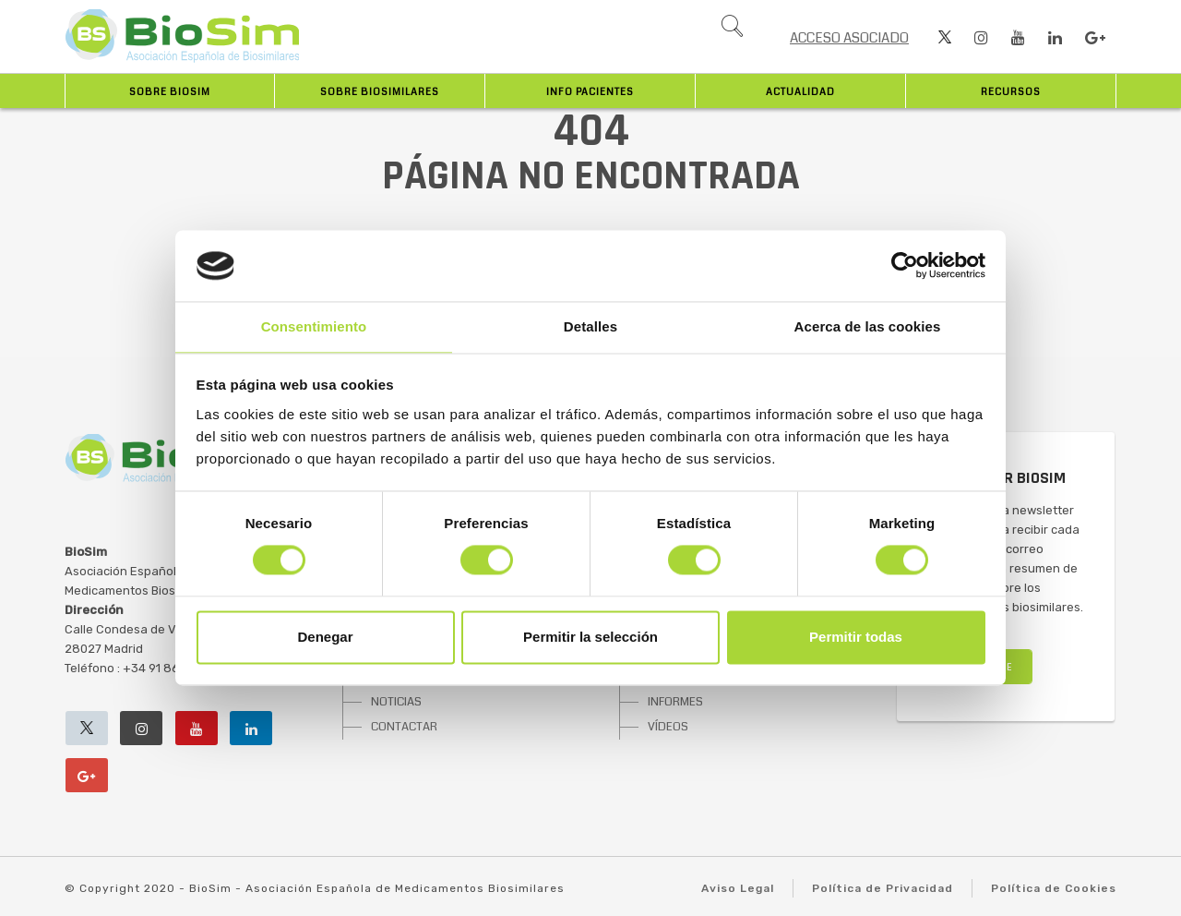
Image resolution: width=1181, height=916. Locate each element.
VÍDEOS (668, 726)
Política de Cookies (1053, 888)
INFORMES (675, 701)
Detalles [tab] (590, 326)
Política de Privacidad (882, 888)
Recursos (1011, 92)
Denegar (324, 637)
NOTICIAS (396, 701)
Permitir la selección (590, 637)
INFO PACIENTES (590, 92)
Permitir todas (855, 637)
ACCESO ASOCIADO (849, 38)
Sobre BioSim (169, 92)
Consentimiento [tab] (314, 326)
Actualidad (800, 92)
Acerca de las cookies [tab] (867, 326)
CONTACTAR (404, 726)
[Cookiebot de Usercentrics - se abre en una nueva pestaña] (904, 266)
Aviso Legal (737, 888)
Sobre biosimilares (379, 92)
